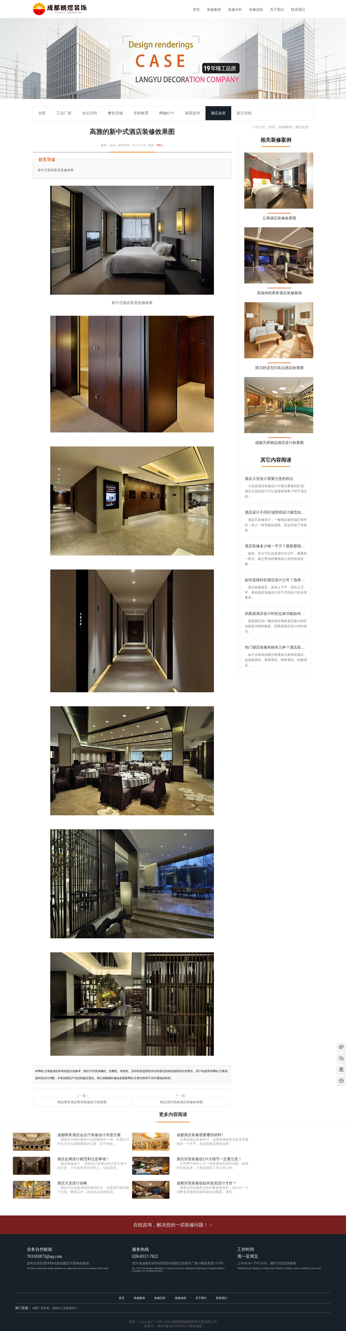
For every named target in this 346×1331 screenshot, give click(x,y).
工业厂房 (63, 113)
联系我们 (298, 9)
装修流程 (256, 9)
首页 (196, 9)
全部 (42, 113)
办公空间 (89, 113)
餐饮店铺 (115, 113)
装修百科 (235, 9)
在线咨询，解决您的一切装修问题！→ (173, 1224)
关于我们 (277, 9)
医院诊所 (192, 113)
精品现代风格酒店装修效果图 (181, 1102)
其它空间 (244, 113)
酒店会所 (301, 127)
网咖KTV (166, 113)
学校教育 (140, 113)
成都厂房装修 (40, 1308)
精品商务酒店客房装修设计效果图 (82, 1102)
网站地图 (195, 1326)
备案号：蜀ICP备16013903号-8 (166, 1326)
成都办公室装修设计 (64, 1308)
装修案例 (214, 9)
